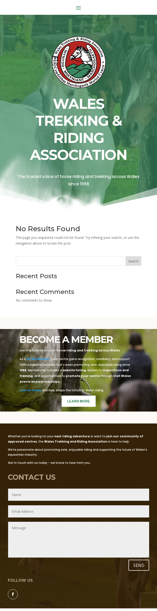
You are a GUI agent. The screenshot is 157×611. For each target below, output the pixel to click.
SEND (138, 565)
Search (133, 261)
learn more (78, 401)
